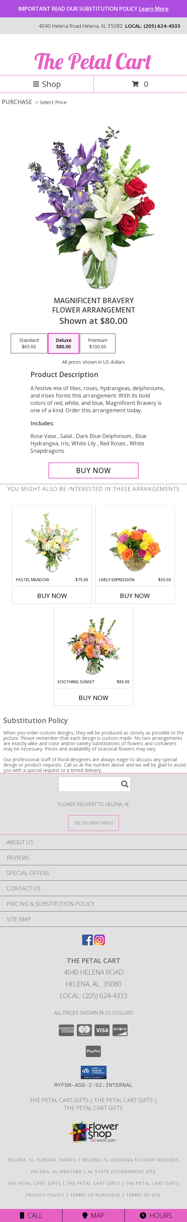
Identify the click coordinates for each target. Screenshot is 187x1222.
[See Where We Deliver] (93, 822)
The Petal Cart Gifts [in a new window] (60, 1100)
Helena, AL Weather (56, 1171)
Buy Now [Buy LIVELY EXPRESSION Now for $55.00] (135, 595)
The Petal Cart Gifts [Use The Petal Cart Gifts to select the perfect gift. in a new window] (124, 1100)
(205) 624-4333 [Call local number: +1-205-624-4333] (162, 25)
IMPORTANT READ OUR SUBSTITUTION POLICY (93, 8)
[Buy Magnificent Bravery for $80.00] (93, 470)
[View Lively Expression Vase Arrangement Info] (135, 541)
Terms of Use (143, 1195)
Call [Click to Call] (31, 1215)
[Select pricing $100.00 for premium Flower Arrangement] (97, 343)
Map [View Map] (93, 1215)
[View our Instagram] (99, 943)
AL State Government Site (122, 1171)
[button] (94, 1072)
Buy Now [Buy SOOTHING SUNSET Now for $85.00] (93, 697)
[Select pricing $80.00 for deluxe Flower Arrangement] (63, 343)
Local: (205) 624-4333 (93, 995)
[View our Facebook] (87, 943)
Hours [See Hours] (156, 1215)
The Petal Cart (93, 61)
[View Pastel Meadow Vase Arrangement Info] (52, 541)
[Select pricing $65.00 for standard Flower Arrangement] (29, 343)
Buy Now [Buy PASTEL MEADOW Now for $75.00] (52, 595)
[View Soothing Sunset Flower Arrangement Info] (94, 643)
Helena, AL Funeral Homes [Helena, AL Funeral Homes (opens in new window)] (42, 1160)
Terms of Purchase (95, 1195)
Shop (47, 83)
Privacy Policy (45, 1195)
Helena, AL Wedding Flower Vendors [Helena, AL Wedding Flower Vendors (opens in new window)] (130, 1160)
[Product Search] (94, 784)
